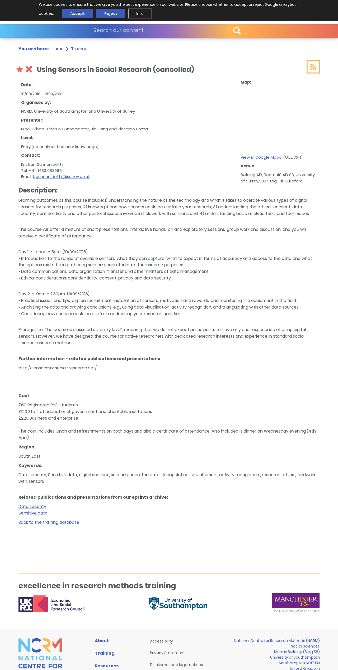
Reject (110, 13)
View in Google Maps (261, 157)
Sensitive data (33, 513)
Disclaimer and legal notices (176, 664)
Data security (32, 506)
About (102, 641)
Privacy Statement (167, 652)
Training (79, 49)
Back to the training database (48, 522)
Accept (77, 13)
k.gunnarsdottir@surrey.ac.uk (61, 176)
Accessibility (161, 641)
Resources (107, 666)
